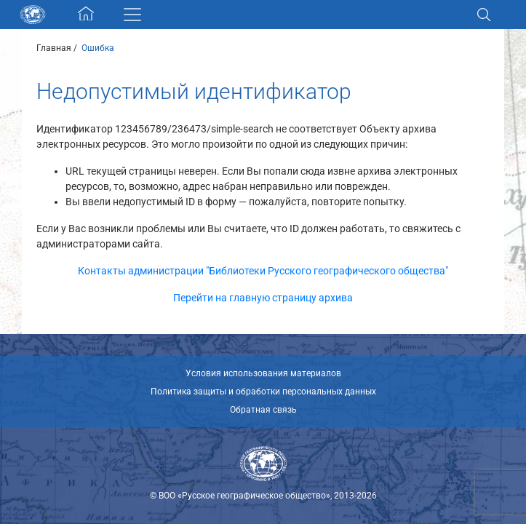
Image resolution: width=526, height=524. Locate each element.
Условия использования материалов (263, 373)
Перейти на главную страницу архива (263, 297)
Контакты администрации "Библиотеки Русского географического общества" (263, 271)
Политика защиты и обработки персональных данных (263, 391)
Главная (53, 48)
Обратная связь (263, 410)
